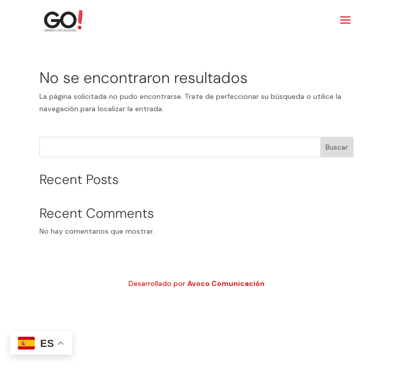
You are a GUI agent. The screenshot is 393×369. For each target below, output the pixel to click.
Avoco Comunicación (226, 283)
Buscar (336, 147)
